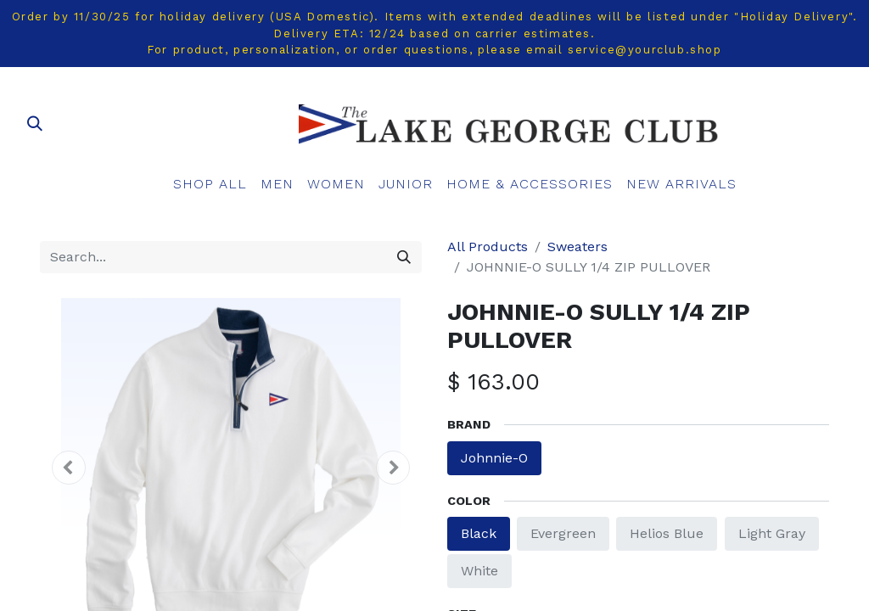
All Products (487, 246)
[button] (69, 467)
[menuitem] (210, 184)
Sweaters (577, 246)
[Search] (404, 257)
